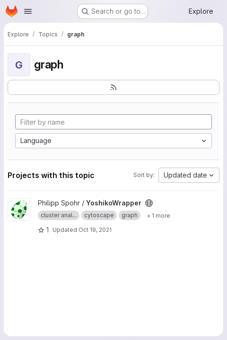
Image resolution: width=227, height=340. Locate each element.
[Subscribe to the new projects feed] (113, 87)
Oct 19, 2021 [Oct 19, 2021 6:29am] (95, 229)
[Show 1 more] (158, 215)
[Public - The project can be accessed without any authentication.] (149, 203)
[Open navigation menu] (27, 11)
